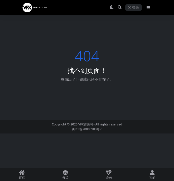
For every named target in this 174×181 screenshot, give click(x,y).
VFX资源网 (85, 124)
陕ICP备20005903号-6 (87, 129)
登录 (133, 8)
